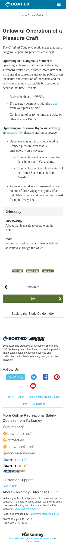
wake (54, 103)
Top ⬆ (10, 396)
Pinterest (57, 377)
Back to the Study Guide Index (33, 313)
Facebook (45, 377)
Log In (20, 396)
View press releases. (26, 508)
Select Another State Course (44, 396)
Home (24, 403)
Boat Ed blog (16, 377)
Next (33, 298)
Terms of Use (33, 541)
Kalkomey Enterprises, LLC (44, 514)
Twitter (34, 377)
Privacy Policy (46, 538)
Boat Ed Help (10, 486)
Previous (33, 287)
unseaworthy (15, 132)
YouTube (33, 386)
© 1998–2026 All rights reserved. (24, 538)
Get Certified (38, 403)
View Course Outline (33, 15)
